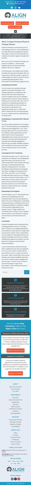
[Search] (26, 272)
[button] (15, 31)
